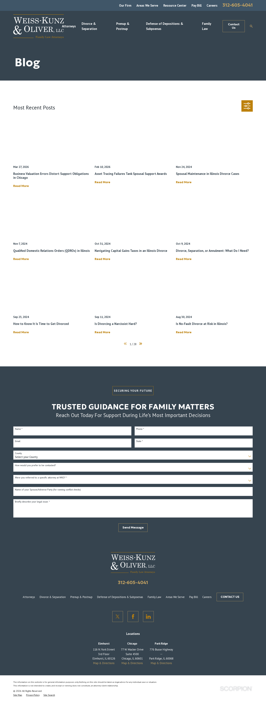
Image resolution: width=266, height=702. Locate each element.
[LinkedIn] (148, 616)
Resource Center (174, 5)
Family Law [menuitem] (206, 26)
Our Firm (125, 5)
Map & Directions (104, 663)
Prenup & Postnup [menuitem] (122, 26)
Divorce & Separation (53, 597)
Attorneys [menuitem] (69, 26)
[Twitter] (117, 616)
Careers (212, 5)
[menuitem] (17, 695)
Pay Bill (197, 5)
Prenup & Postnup (81, 597)
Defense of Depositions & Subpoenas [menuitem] (164, 26)
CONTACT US (230, 597)
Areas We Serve (147, 5)
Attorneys (29, 597)
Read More (21, 186)
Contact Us (233, 26)
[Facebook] (133, 616)
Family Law (154, 597)
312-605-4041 (238, 5)
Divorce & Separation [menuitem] (89, 26)
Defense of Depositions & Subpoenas (120, 597)
